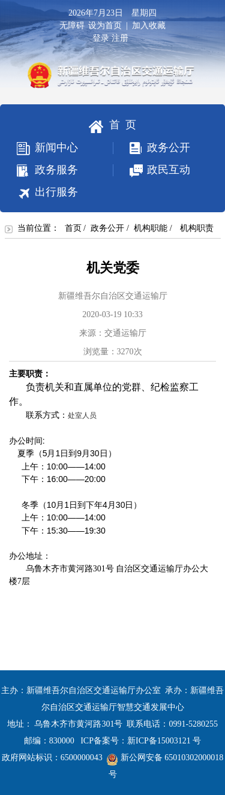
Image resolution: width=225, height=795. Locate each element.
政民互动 (152, 170)
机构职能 (150, 228)
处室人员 (82, 415)
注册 (122, 38)
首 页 (112, 126)
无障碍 (72, 25)
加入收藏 (149, 25)
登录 (100, 38)
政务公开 (152, 147)
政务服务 (47, 170)
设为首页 (105, 25)
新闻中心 (47, 148)
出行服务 (47, 193)
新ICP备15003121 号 (164, 740)
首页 (73, 228)
